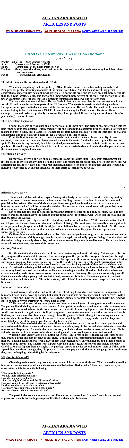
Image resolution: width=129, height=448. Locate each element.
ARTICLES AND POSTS (64, 24)
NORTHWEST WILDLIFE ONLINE (102, 31)
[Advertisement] (64, 8)
